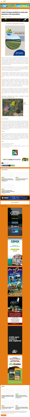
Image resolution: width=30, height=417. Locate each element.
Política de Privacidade (10, 413)
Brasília (7, 10)
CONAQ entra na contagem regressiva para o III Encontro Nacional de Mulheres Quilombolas (21, 408)
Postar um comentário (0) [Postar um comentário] (15, 202)
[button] (1, 1)
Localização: (15, 149)
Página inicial (3, 10)
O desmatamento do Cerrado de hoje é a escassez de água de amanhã (21, 179)
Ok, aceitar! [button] (3, 415)
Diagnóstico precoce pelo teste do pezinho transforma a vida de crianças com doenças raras (7, 179)
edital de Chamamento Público (19, 66)
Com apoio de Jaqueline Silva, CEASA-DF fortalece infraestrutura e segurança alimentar (7, 396)
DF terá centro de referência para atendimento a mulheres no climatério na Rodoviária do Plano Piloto (8, 191)
